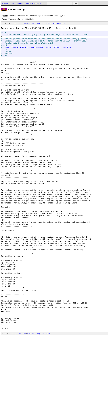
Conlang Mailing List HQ (34, 3)
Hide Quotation (59, 23)
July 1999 (40, 23)
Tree (28, 23)
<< (20, 23)
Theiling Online (8, 3)
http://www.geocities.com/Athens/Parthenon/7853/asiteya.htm (38, 51)
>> (33, 23)
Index (48, 23)
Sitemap (19, 3)
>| (15, 23)
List (24, 23)
